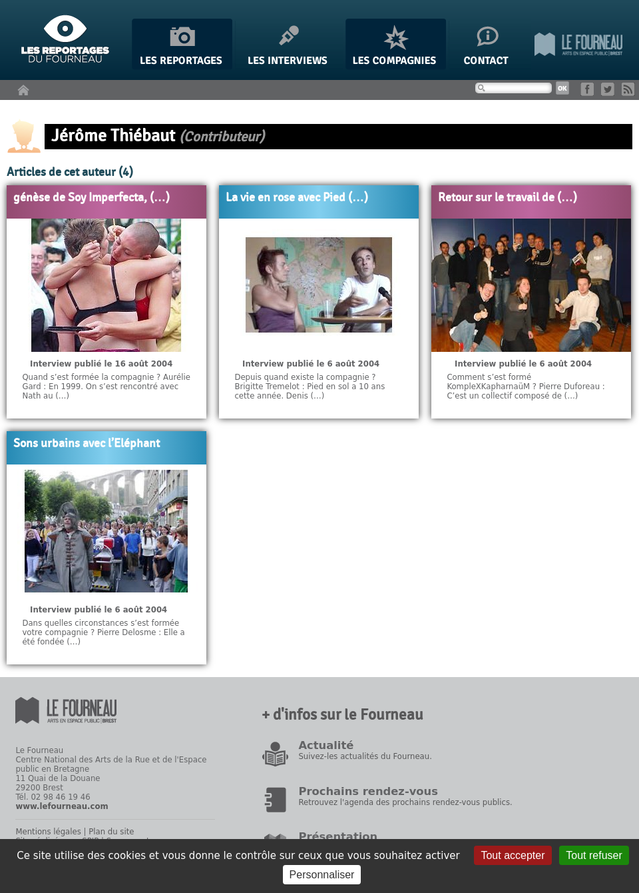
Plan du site (111, 831)
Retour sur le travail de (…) (507, 198)
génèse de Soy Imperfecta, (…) (91, 198)
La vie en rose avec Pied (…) (297, 198)
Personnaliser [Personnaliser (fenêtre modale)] (322, 874)
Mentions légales (48, 831)
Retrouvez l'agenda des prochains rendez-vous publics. (405, 802)
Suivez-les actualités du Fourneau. (364, 756)
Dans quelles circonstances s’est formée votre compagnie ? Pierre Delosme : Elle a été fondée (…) (103, 632)
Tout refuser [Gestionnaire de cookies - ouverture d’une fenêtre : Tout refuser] (594, 855)
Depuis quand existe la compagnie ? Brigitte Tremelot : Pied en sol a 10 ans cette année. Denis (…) (309, 387)
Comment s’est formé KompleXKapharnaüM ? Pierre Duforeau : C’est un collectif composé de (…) (525, 387)
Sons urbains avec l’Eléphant (86, 444)
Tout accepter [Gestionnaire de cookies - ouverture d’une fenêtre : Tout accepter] (512, 855)
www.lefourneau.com (61, 806)
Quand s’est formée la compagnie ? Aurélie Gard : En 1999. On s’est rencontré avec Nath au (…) (106, 387)
